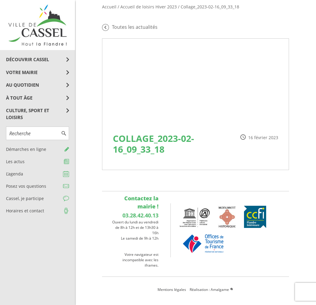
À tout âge (19, 98)
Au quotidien (22, 85)
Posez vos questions (26, 186)
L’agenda (14, 174)
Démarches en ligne (26, 149)
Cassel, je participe (25, 198)
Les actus (15, 161)
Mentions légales (172, 289)
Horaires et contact (25, 211)
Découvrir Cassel (27, 59)
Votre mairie (22, 72)
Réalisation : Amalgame (211, 289)
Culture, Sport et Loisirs (27, 113)
